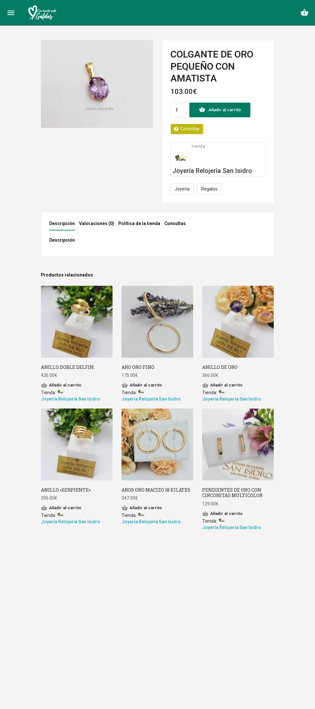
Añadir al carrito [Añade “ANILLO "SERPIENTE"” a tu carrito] (65, 507)
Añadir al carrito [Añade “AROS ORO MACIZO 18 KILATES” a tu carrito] (146, 507)
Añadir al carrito (225, 109)
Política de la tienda (139, 223)
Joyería (182, 188)
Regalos (209, 188)
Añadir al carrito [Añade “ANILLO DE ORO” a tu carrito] (226, 385)
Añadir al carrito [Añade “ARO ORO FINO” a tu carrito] (146, 385)
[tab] (63, 225)
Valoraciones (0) (96, 223)
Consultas (175, 223)
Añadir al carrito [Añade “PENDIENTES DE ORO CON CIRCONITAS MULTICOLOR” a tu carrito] (226, 513)
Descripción (62, 223)
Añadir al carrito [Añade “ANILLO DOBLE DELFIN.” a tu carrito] (65, 385)
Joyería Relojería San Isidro (212, 171)
